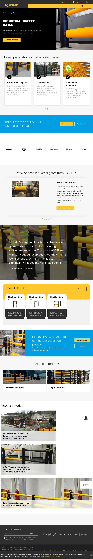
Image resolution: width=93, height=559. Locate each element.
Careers (84, 534)
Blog (76, 534)
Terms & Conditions (73, 550)
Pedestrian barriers (24, 381)
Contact (62, 534)
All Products (81, 288)
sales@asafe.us (67, 2)
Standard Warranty (85, 550)
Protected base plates (17, 83)
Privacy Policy (53, 550)
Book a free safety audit (11, 39)
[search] (81, 6)
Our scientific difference (65, 208)
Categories (12, 13)
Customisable (43, 83)
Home (4, 13)
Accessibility (62, 550)
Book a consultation (82, 123)
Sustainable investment (71, 84)
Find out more (82, 346)
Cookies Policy (43, 550)
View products (66, 123)
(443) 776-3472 (79, 2)
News (70, 534)
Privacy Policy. (57, 556)
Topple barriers (68, 381)
